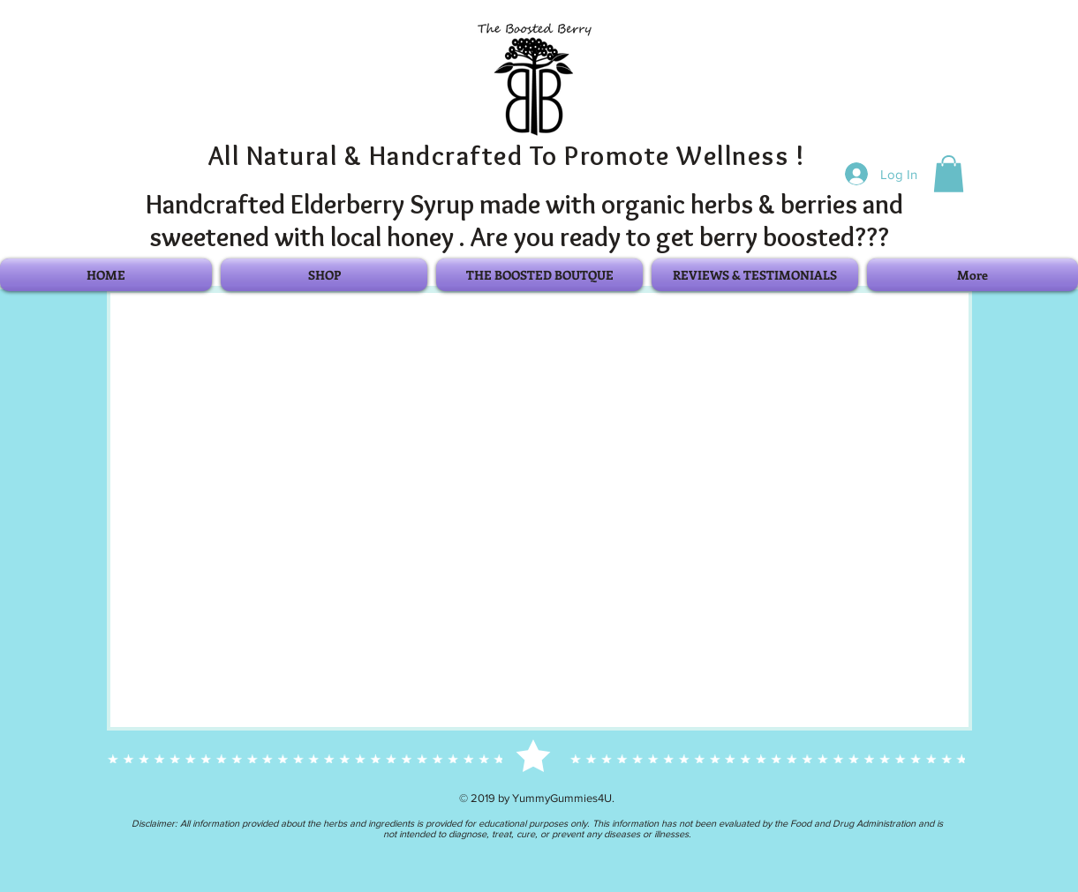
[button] (948, 173)
